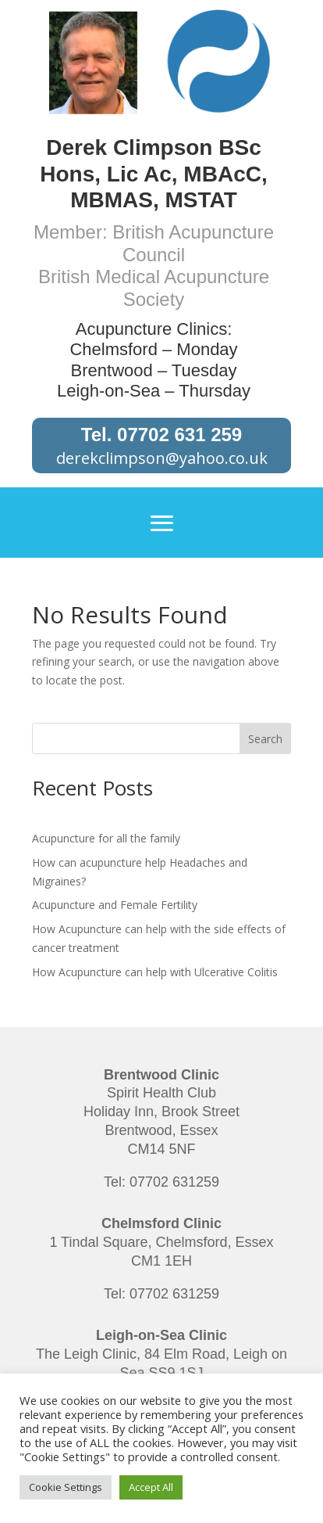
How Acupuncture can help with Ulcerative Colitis (155, 971)
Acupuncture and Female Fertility (114, 904)
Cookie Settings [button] (65, 1487)
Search (265, 738)
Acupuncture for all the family (106, 838)
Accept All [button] (151, 1487)
